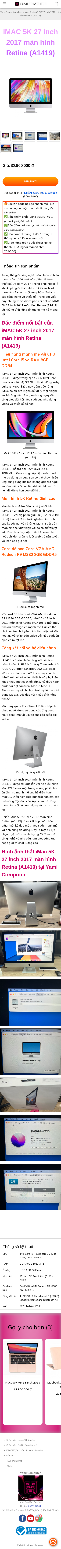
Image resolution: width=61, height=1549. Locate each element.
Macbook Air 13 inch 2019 (22, 1382)
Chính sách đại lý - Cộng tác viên (22, 1445)
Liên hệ (9, 1455)
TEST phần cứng (14, 1460)
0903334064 (49, 192)
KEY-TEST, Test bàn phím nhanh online (24, 1450)
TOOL (9, 1466)
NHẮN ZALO (31, 192)
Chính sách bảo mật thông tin (20, 1440)
